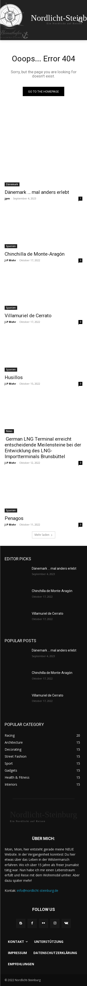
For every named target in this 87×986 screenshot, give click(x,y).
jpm (7, 198)
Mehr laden (44, 535)
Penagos (14, 518)
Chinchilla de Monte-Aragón (34, 254)
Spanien (11, 246)
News (9, 431)
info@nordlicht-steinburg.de (37, 890)
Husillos (14, 377)
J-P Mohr (10, 260)
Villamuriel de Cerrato (28, 315)
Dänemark (12, 184)
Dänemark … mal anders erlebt (37, 192)
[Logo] (43, 816)
